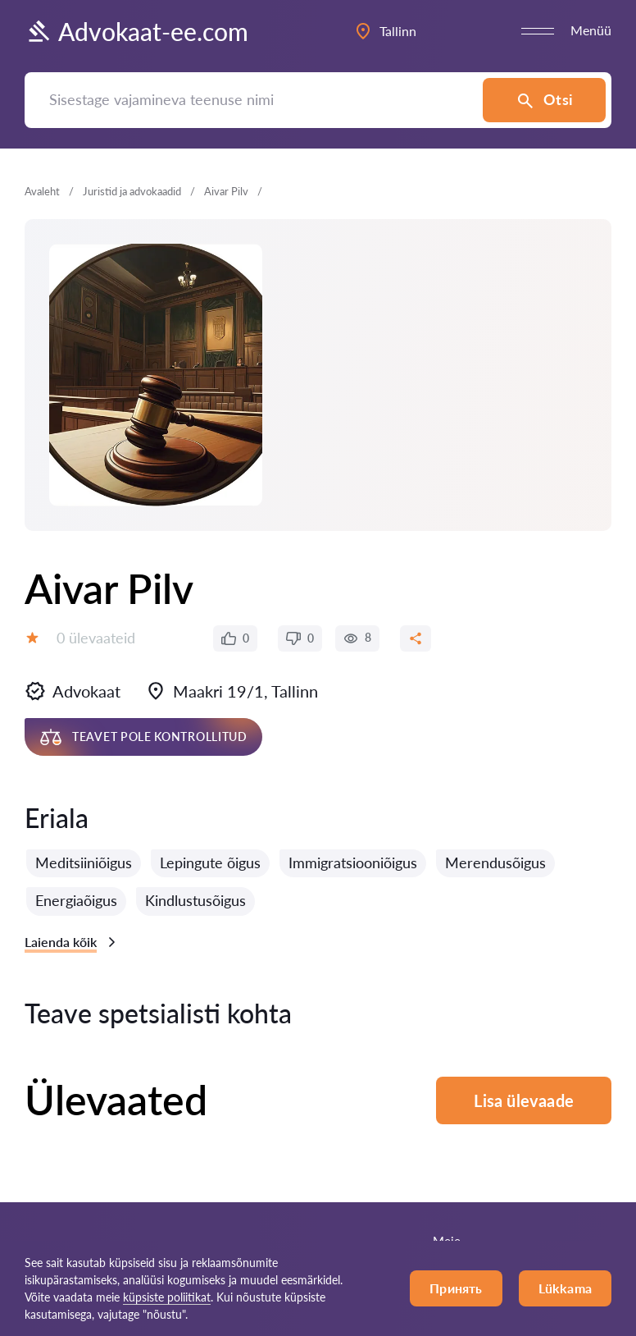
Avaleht (42, 191)
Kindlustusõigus (195, 900)
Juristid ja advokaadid (132, 191)
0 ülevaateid (96, 638)
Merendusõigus (495, 862)
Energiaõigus (76, 900)
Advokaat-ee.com (136, 31)
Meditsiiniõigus (83, 862)
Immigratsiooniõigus (352, 862)
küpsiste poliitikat (167, 1297)
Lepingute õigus (210, 862)
